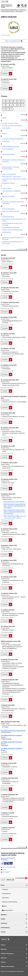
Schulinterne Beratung (8, 216)
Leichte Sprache (7, 910)
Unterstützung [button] (5, 927)
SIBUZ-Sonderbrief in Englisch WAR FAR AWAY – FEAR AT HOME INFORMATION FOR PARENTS (15, 505)
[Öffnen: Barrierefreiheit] (18, 6)
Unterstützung (22, 9)
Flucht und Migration (7, 149)
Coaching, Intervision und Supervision (12, 125)
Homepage (6, 872)
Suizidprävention (6, 232)
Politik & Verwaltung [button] (7, 953)
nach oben (23, 114)
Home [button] (2, 885)
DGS (4, 906)
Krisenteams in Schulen (8, 183)
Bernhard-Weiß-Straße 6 (7, 858)
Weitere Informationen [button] (7, 966)
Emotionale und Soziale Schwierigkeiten (13, 139)
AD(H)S (4, 118)
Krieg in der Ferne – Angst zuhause (11, 176)
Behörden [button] (4, 949)
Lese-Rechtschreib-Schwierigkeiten (11, 191)
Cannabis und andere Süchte (10, 123)
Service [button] (3, 932)
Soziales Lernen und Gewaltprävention (12, 229)
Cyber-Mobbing (6, 128)
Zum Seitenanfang (21, 249)
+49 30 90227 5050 (10, 867)
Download (5, 73)
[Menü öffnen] (25, 6)
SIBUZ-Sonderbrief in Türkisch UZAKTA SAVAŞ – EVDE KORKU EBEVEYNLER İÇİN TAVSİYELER (14, 511)
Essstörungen (6, 141)
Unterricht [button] (4, 923)
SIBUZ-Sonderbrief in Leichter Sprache (14, 501)
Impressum (5, 889)
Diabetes (4, 133)
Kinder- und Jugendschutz (9, 174)
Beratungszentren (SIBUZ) (8, 11)
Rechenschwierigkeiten (8, 209)
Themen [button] (3, 962)
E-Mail (4, 870)
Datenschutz (5, 897)
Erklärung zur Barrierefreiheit (9, 901)
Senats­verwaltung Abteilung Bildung (9, 9)
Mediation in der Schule (8, 196)
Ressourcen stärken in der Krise (10, 211)
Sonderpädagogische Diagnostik (10, 227)
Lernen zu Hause (6, 188)
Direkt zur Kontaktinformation (13, 41)
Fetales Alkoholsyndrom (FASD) (10, 146)
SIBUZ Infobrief (19, 11)
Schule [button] (3, 919)
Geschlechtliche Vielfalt (8, 154)
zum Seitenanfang (20, 878)
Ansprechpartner (6, 893)
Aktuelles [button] (4, 914)
